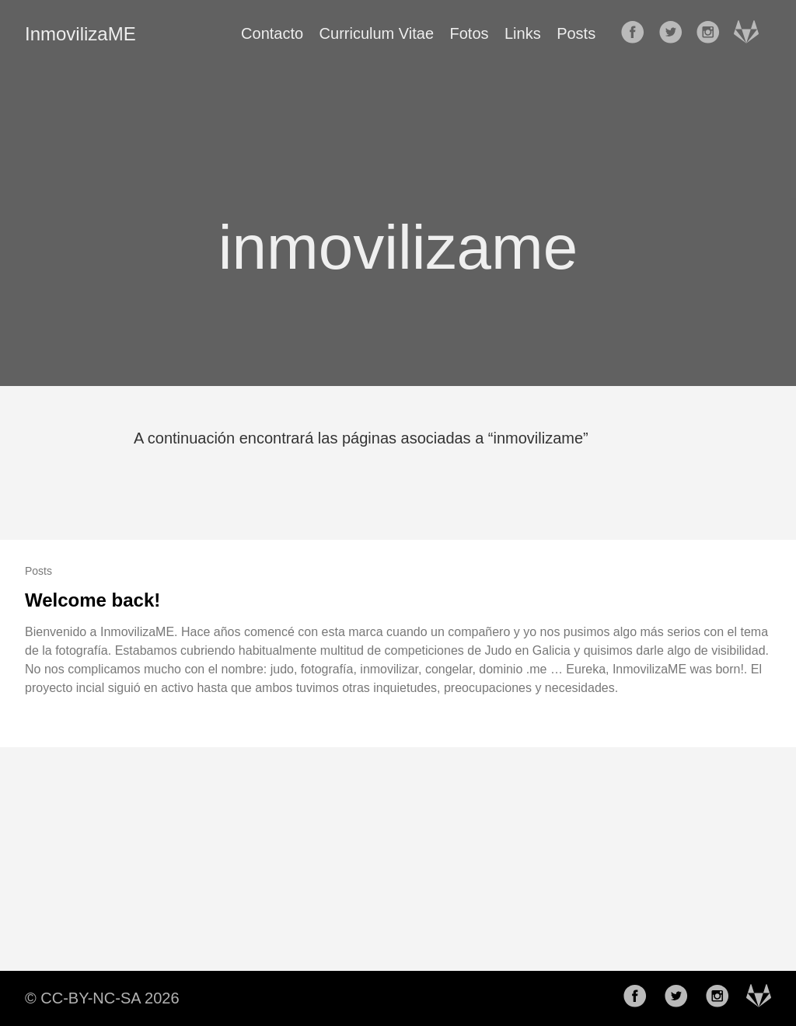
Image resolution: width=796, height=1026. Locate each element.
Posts (576, 33)
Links (522, 33)
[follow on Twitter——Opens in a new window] (675, 33)
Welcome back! (92, 600)
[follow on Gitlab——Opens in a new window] (751, 33)
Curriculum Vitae (376, 33)
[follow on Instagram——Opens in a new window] (713, 33)
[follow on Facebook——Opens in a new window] (637, 33)
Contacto (272, 33)
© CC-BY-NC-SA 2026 (102, 998)
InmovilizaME (80, 33)
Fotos (469, 33)
